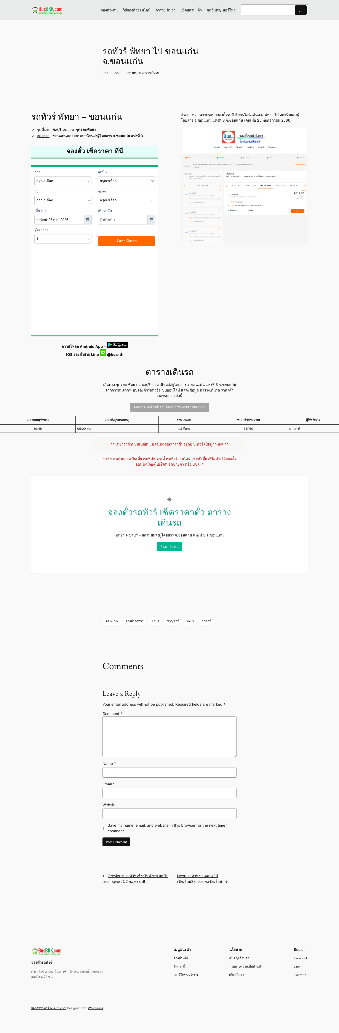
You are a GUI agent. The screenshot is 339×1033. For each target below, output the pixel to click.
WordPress (95, 1008)
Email (108, 784)
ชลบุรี (155, 621)
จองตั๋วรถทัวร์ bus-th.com (48, 1008)
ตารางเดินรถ (150, 73)
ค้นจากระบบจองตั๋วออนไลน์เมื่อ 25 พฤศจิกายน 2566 (170, 407)
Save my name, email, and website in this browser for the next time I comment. (167, 828)
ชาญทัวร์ (173, 621)
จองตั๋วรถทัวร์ (135, 621)
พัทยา (190, 621)
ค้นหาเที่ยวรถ (169, 546)
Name (109, 763)
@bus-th (111, 354)
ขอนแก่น (112, 621)
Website (109, 805)
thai (134, 73)
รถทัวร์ (206, 621)
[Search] (301, 10)
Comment (112, 713)
